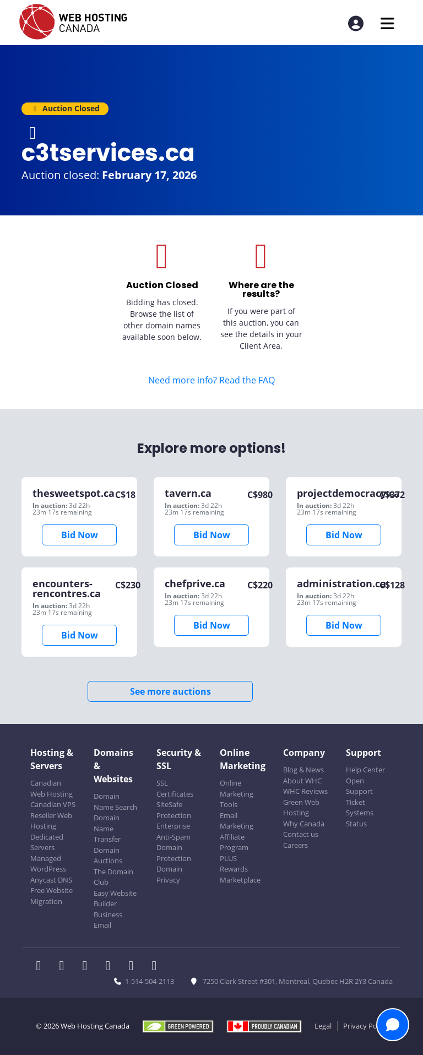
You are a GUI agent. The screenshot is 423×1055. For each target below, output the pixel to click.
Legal (323, 1026)
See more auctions (170, 691)
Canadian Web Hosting (51, 788)
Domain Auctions (108, 855)
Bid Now (79, 535)
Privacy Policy (365, 1026)
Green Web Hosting (301, 807)
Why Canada (303, 824)
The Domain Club (113, 877)
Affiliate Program (234, 842)
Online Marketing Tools (236, 793)
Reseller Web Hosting (51, 820)
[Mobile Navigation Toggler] (387, 23)
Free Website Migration (51, 895)
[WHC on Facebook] (41, 967)
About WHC (302, 781)
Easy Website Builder (115, 898)
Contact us (300, 834)
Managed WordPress (48, 863)
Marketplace (240, 880)
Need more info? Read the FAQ (211, 380)
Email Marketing (236, 820)
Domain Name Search (115, 801)
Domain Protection (173, 852)
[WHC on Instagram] (111, 967)
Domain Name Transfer (107, 828)
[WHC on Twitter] (65, 967)
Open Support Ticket (359, 791)
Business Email (108, 920)
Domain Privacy (169, 874)
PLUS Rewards (234, 863)
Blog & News (303, 770)
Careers (295, 845)
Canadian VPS (52, 804)
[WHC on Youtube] (134, 967)
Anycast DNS (51, 880)
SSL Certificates (174, 788)
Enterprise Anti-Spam (173, 831)
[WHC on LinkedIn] (88, 967)
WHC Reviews (305, 791)
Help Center (365, 770)
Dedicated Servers (46, 842)
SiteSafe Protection (173, 809)
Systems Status (359, 818)
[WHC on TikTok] (156, 967)
